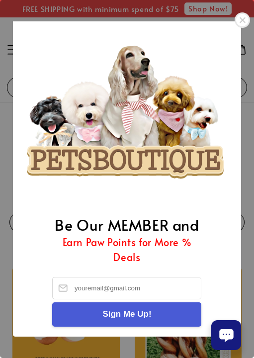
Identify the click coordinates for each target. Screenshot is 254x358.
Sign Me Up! (126, 314)
